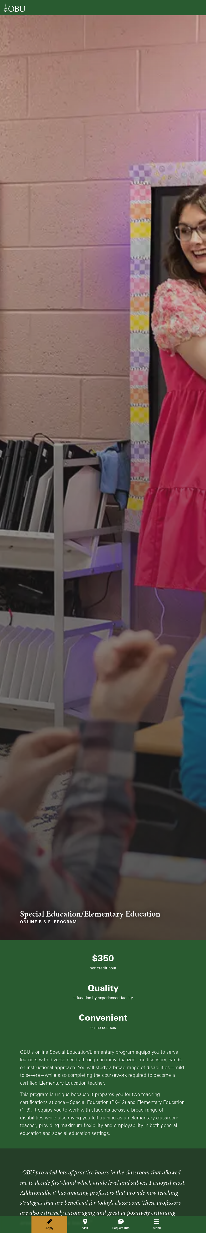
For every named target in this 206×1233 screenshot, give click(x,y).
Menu (160, 1224)
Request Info (120, 1224)
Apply (49, 1224)
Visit (85, 1224)
